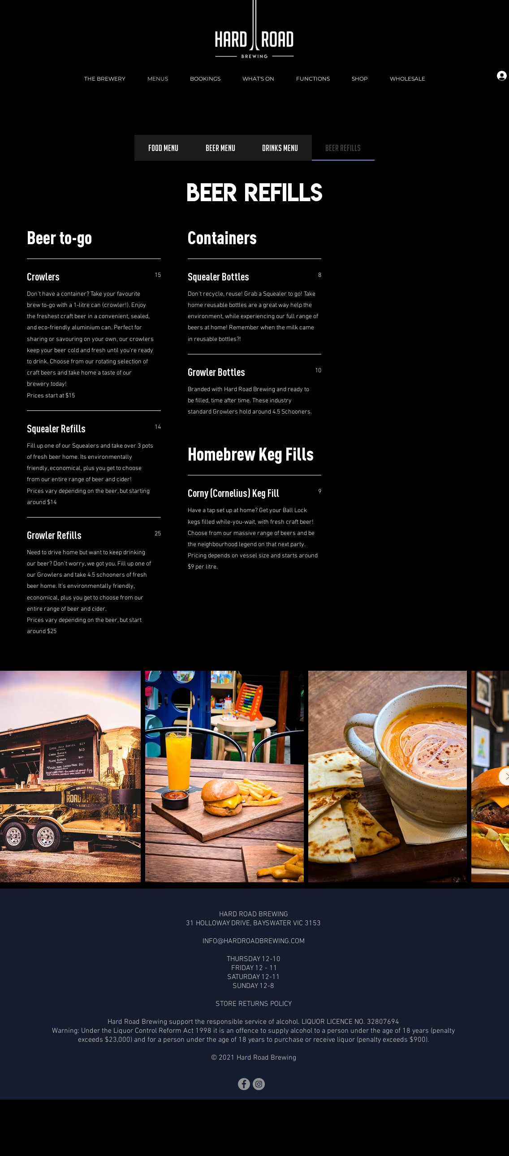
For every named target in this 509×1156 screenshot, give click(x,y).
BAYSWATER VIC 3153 (287, 923)
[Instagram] (259, 1084)
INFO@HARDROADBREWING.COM (254, 941)
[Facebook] (244, 1084)
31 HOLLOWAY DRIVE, (219, 923)
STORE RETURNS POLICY (254, 1004)
